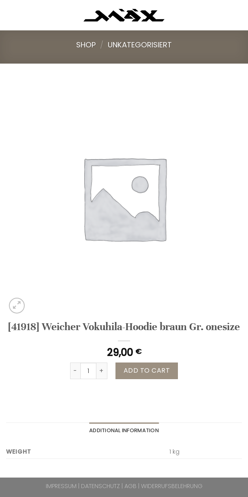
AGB (130, 486)
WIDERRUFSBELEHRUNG (172, 486)
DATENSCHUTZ (100, 486)
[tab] (124, 430)
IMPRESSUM (61, 486)
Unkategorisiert (140, 45)
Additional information (124, 430)
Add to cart (147, 370)
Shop (86, 45)
